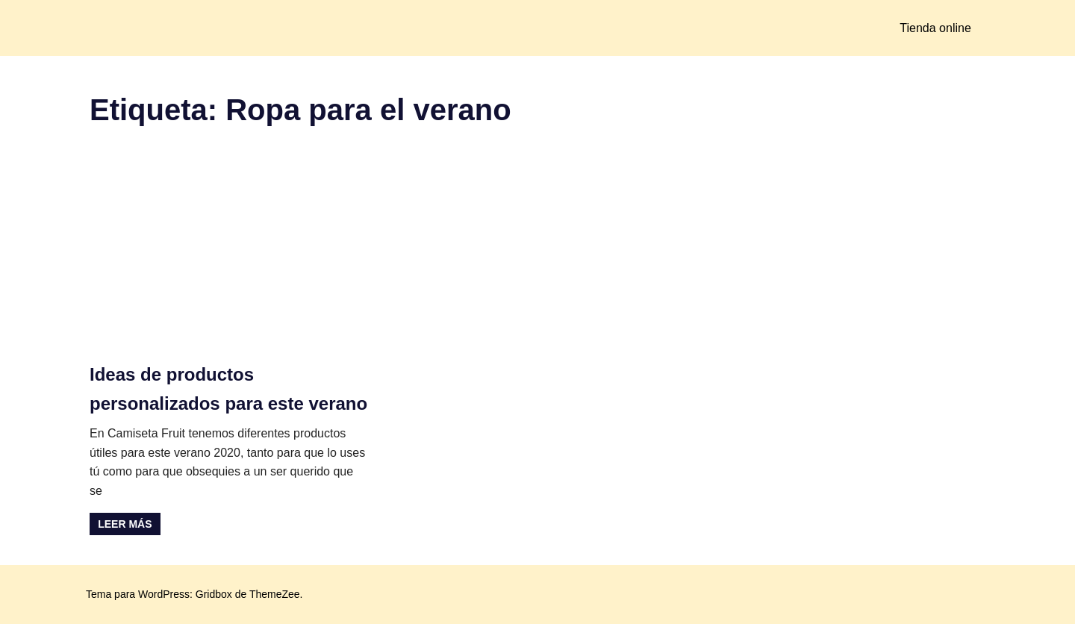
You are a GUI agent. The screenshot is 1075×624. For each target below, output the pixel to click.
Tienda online (935, 28)
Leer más (125, 524)
